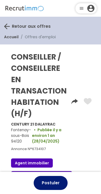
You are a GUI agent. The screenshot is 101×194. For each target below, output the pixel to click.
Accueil (11, 37)
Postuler (51, 183)
